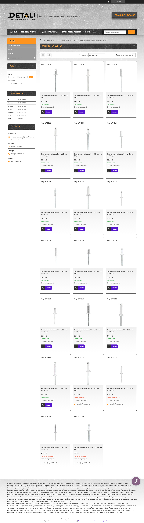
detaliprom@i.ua (16, 161)
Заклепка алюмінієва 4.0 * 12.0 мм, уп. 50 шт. (54, 213)
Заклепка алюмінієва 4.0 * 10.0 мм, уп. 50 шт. (120, 155)
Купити (48, 112)
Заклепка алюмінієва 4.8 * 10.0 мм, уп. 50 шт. (120, 272)
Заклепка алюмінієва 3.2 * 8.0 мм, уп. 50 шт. (88, 96)
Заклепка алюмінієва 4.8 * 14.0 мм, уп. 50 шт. (87, 331)
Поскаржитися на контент (85, 521)
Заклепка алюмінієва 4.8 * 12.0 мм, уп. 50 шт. (54, 331)
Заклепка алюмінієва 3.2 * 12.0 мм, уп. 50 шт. (54, 155)
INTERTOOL (61, 40)
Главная (13, 32)
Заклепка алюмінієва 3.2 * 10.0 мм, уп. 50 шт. (120, 96)
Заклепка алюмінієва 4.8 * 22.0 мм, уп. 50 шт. (120, 331)
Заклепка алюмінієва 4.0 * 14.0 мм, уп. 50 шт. (87, 213)
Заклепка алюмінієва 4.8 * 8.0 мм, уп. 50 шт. (88, 272)
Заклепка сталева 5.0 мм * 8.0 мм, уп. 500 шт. (88, 448)
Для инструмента (49, 32)
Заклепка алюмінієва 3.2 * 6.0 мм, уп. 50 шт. (55, 96)
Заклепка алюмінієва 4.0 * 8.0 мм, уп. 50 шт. (88, 389)
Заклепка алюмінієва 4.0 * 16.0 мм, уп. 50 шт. (120, 213)
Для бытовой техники (71, 32)
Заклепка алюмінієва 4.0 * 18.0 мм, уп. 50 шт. (120, 389)
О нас (87, 32)
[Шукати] (131, 32)
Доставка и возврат (15, 58)
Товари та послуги (49, 40)
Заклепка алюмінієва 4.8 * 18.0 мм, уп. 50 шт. (54, 448)
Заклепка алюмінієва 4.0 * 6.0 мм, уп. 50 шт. (88, 155)
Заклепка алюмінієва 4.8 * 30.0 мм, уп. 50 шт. (54, 389)
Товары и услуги (28, 32)
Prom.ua (82, 519)
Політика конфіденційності (102, 521)
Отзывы (11, 54)
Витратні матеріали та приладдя (78, 40)
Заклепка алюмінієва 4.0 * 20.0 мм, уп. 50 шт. (54, 272)
